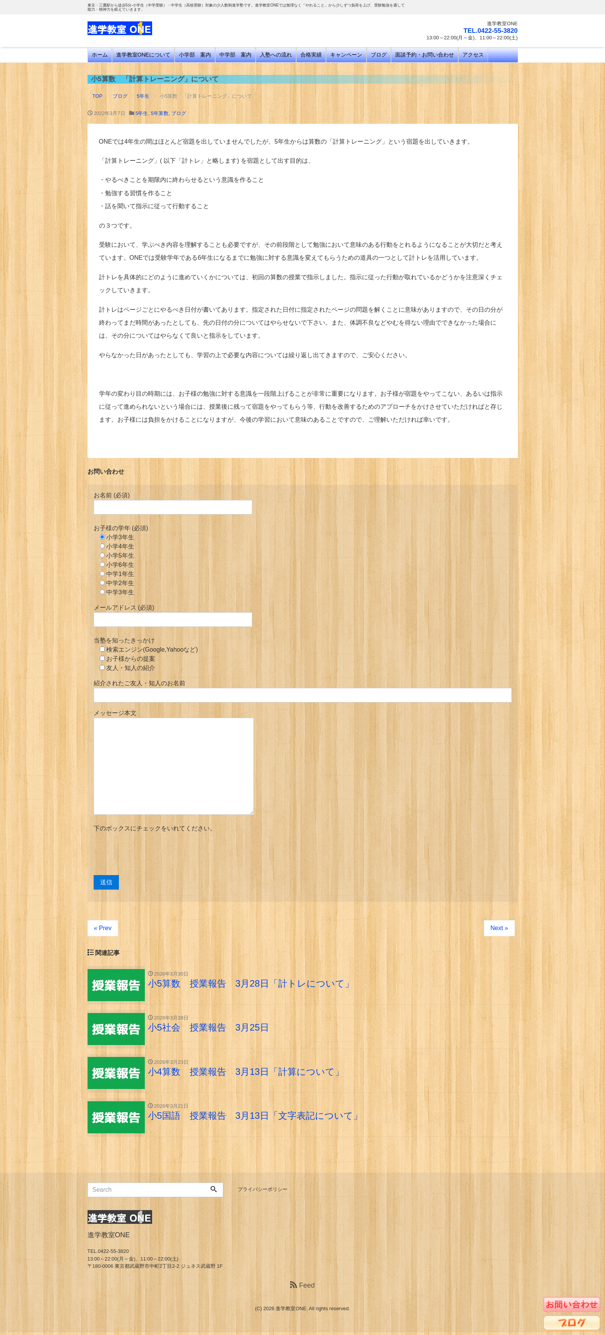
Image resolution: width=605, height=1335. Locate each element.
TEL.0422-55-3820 (488, 30)
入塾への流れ (276, 55)
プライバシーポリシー (262, 1192)
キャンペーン (346, 55)
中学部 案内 (235, 55)
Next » (499, 928)
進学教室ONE (291, 1311)
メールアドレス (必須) (173, 615)
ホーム (100, 55)
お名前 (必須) (173, 503)
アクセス (473, 55)
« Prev (103, 928)
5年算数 (160, 113)
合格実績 (311, 55)
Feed (302, 1288)
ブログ (379, 55)
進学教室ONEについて (143, 55)
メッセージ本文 (174, 762)
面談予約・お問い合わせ (424, 55)
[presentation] (152, 854)
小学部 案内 (195, 55)
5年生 (141, 113)
